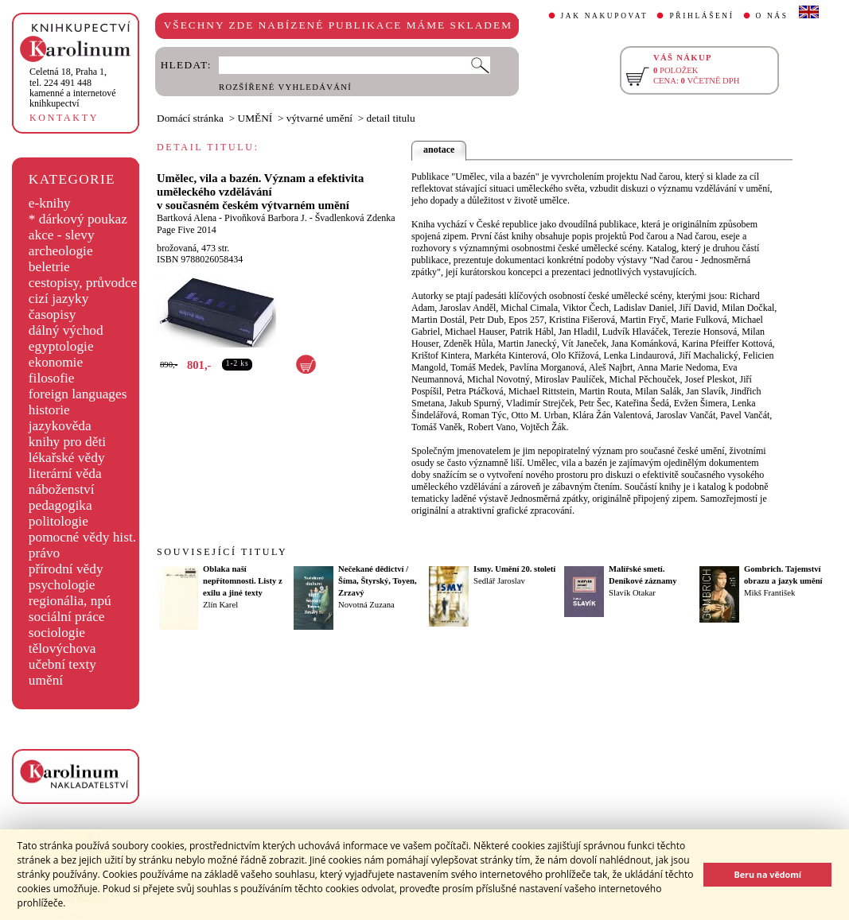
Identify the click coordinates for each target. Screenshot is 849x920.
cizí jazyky (59, 298)
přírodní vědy (66, 568)
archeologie (61, 250)
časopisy (52, 314)
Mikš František (769, 592)
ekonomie (56, 362)
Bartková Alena (186, 217)
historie (49, 409)
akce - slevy (62, 235)
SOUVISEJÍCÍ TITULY (222, 551)
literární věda (65, 473)
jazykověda (60, 425)
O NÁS (772, 16)
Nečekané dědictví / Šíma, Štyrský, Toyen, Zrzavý (377, 581)
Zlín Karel (220, 604)
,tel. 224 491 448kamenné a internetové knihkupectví (72, 87)
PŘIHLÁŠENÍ (701, 16)
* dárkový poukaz (78, 219)
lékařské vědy (67, 457)
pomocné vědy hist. (82, 537)
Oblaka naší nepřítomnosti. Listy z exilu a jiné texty (242, 581)
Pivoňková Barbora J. (265, 217)
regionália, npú (70, 600)
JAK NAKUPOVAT (604, 16)
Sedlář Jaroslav (499, 580)
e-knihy (50, 203)
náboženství (62, 489)
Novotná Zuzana (366, 604)
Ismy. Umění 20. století (514, 569)
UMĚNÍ (255, 118)
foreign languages (78, 394)
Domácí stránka (190, 118)
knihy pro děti (67, 441)
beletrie (49, 266)
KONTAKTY (64, 117)
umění (46, 680)
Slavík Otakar (632, 592)
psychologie (62, 584)
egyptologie (61, 346)
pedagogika (60, 505)
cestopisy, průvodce (83, 282)
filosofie (52, 378)
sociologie (57, 632)
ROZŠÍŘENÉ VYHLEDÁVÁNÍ (285, 87)
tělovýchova (62, 648)
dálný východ (66, 330)
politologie (58, 521)
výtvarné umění (319, 118)
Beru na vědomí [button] (767, 874)
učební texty (62, 664)
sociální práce (67, 616)
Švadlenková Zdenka (355, 217)
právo (44, 553)
